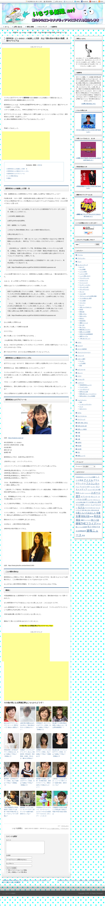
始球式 (79, 442)
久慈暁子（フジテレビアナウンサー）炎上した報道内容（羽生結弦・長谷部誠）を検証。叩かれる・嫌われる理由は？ (27, 754)
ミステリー (80, 382)
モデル (79, 413)
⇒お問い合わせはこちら (88, 103)
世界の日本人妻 (82, 426)
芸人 (78, 452)
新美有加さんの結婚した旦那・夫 (16, 169)
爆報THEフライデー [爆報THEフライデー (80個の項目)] (87, 523)
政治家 (79, 446)
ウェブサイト (10, 866)
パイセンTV (80, 379)
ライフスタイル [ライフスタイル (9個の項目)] (90, 508)
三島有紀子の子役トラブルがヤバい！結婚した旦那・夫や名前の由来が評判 (79, 882)
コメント (8, 840)
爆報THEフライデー (84, 329)
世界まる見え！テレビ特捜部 (87, 396)
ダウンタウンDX (83, 287)
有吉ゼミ (81, 318)
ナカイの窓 (82, 294)
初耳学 (81, 309)
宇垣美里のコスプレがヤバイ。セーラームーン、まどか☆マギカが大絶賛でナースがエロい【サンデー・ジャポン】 (43, 812)
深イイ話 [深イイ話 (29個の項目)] (95, 520)
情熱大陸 (81, 311)
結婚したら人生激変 (84, 332)
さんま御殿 (82, 269)
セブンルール (81, 369)
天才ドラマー (83, 409)
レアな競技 (82, 363)
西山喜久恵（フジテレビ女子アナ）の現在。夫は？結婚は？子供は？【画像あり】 (59, 753)
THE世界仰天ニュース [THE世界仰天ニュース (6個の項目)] (82, 477)
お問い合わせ (18, 27)
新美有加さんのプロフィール (15, 173)
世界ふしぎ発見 (82, 429)
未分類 (79, 449)
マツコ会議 (82, 300)
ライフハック (81, 419)
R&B (80, 402)
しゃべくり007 (83, 274)
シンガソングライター (85, 404)
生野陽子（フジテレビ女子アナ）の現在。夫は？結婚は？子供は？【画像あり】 (43, 753)
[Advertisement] (26, 72)
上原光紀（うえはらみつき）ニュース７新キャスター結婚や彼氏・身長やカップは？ (59, 782)
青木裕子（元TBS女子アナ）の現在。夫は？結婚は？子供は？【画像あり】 (11, 782)
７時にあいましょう (84, 338)
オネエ (79, 342)
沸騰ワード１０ (83, 323)
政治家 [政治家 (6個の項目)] (91, 516)
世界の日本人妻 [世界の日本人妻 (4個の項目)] (95, 510)
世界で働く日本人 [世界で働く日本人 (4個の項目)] (86, 510)
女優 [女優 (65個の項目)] (78, 516)
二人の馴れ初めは (12, 176)
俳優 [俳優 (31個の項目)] (98, 513)
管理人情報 (30, 27)
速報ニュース (81, 455)
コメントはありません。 (53, 828)
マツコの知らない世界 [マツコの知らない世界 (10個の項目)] (93, 502)
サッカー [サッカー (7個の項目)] (82, 493)
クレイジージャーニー (84, 352)
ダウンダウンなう (84, 289)
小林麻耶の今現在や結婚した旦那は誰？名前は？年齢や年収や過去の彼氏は (59, 811)
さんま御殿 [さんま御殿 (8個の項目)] (91, 477)
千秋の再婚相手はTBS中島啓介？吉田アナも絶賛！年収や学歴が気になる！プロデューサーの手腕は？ (11, 812)
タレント (80, 373)
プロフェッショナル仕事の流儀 (87, 296)
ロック (81, 406)
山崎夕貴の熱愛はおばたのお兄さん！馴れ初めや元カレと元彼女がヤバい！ (27, 726)
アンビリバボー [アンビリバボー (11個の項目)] (85, 486)
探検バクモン (83, 314)
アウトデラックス (84, 278)
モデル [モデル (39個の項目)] (81, 507)
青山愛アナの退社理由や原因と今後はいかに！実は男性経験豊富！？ (59, 725)
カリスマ (80, 346)
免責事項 (54, 27)
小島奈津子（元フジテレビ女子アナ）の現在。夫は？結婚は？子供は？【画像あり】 (27, 782)
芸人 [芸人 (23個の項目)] (89, 527)
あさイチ (81, 267)
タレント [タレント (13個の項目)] (94, 496)
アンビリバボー (83, 387)
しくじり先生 (83, 271)
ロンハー (81, 305)
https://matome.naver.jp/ (15, 438)
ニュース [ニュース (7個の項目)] (89, 499)
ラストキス (82, 303)
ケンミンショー (83, 282)
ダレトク (81, 291)
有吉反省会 (82, 320)
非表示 (40, 165)
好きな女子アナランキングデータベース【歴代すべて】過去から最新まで (11, 725)
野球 (80, 365)
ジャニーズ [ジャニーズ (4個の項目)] (87, 493)
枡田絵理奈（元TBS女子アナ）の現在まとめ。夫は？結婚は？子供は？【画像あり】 (11, 753)
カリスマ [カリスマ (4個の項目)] (90, 489)
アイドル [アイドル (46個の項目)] (88, 480)
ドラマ (79, 376)
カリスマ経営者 (82, 349)
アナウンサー (65, 826)
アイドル (80, 255)
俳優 (78, 432)
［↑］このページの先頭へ (9, 895)
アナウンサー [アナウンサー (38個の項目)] (92, 483)
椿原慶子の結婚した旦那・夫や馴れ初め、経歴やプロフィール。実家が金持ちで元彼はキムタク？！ (43, 783)
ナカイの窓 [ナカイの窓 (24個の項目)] (82, 499)
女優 (78, 439)
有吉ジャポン (83, 316)
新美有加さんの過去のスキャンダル (17, 171)
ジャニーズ (80, 355)
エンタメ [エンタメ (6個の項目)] (93, 486)
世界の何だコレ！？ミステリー (87, 394)
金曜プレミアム (83, 336)
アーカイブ (79, 466)
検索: (77, 244)
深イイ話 (81, 325)
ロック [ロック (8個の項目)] (79, 510)
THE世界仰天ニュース (85, 385)
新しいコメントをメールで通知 (17, 872)
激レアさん (82, 327)
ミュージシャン (82, 400)
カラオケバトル (83, 280)
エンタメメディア (82, 265)
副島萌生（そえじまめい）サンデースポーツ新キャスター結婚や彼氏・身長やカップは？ (27, 811)
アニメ (79, 261)
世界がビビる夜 (83, 391)
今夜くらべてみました (85, 307)
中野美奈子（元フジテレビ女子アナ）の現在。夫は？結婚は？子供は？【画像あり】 (43, 726)
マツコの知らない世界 (85, 298)
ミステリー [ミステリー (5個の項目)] (87, 504)
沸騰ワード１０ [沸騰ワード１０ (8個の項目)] (86, 520)
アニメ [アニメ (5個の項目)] (77, 486)
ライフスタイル (82, 416)
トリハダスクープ (84, 389)
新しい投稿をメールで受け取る (17, 874)
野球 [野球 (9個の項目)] (83, 535)
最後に (9, 178)
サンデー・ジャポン (84, 285)
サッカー (81, 361)
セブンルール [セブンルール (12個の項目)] (85, 496)
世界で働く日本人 (82, 422)
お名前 (8, 858)
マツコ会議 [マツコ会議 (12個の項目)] (80, 505)
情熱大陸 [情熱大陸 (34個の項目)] (85, 516)
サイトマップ (42, 27)
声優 (78, 436)
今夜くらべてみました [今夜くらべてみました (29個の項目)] (86, 513)
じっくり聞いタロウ (84, 276)
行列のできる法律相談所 (86, 334)
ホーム (7, 27)
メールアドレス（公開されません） (16, 862)
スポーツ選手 (81, 359)
